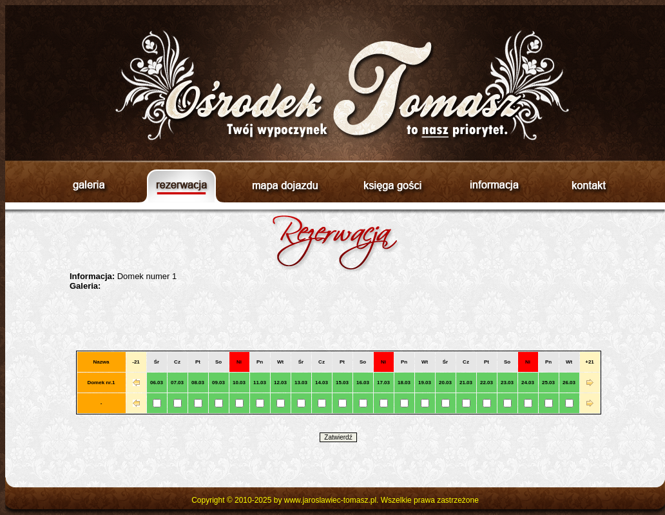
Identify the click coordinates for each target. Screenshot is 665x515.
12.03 (280, 382)
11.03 (259, 382)
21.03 (465, 382)
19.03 (424, 382)
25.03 (548, 382)
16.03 (362, 382)
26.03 (569, 382)
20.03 (445, 382)
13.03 (300, 382)
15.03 (342, 382)
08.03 (197, 382)
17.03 (383, 382)
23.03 (507, 382)
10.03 (239, 382)
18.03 (404, 382)
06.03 (156, 382)
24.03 (527, 382)
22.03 (486, 382)
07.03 (177, 382)
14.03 (321, 382)
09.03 (218, 382)
